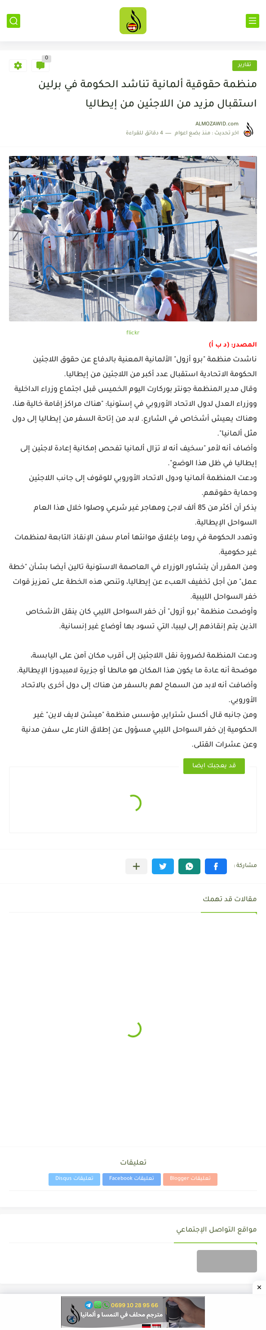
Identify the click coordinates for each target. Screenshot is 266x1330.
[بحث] (13, 21)
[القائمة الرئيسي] (252, 21)
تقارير (244, 65)
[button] (216, 866)
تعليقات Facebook (131, 1179)
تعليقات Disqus (74, 1179)
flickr (133, 333)
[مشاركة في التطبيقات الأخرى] (136, 866)
